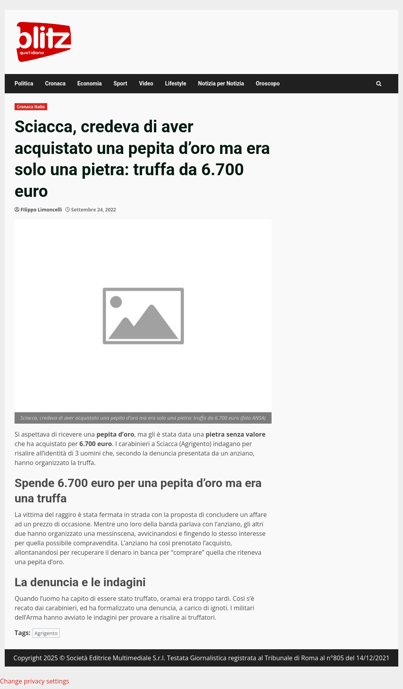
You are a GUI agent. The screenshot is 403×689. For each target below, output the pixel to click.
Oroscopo (268, 83)
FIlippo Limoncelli (41, 209)
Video (146, 83)
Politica (24, 83)
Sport (121, 83)
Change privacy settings (34, 681)
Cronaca (55, 83)
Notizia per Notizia (221, 83)
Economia (90, 83)
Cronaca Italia (31, 106)
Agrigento (46, 633)
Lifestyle (175, 83)
